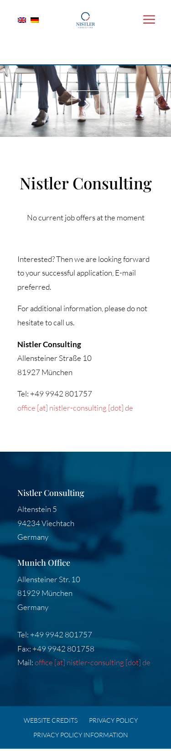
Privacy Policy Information (80, 735)
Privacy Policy (113, 720)
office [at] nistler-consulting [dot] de (75, 407)
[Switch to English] (24, 19)
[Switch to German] (37, 19)
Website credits (51, 720)
